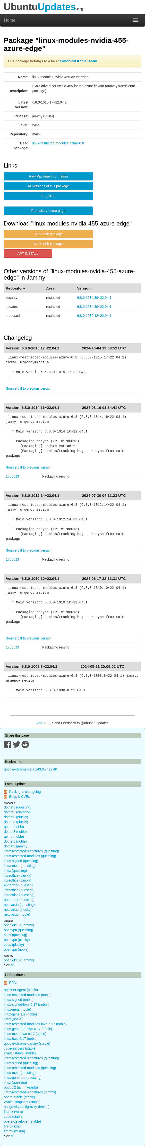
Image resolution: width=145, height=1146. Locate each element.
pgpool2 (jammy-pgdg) (21, 1087)
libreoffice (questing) (19, 890)
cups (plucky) (14, 945)
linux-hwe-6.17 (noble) (21, 1039)
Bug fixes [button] (48, 196)
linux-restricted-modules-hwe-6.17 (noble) (35, 1024)
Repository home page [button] (48, 211)
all (12, 965)
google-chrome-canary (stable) (27, 1043)
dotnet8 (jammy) (16, 846)
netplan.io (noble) (17, 914)
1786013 (12, 476)
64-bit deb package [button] (48, 244)
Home (10, 20)
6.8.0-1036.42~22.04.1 (94, 316)
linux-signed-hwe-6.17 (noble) (26, 1004)
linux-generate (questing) (23, 1078)
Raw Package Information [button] (48, 176)
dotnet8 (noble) (15, 832)
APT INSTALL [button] (28, 253)
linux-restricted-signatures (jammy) (30, 1092)
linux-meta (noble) (17, 1009)
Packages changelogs (26, 792)
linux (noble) (13, 1019)
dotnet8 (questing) (17, 807)
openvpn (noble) (16, 949)
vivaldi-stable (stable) (20, 1053)
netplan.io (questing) (19, 905)
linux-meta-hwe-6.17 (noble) (25, 1034)
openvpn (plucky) (17, 940)
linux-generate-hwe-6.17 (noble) (28, 1029)
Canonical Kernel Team (78, 61)
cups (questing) (15, 935)
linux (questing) (15, 871)
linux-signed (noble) (19, 1000)
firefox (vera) (13, 1112)
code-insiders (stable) (20, 1048)
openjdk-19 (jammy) (19, 925)
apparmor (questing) (19, 885)
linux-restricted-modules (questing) (30, 856)
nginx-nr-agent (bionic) (21, 990)
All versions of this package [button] (48, 186)
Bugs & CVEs (19, 796)
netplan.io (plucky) (18, 909)
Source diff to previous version (28, 388)
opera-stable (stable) (19, 1097)
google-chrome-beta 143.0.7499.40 (30, 769)
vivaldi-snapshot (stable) (22, 1102)
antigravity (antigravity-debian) (27, 1107)
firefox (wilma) (14, 1131)
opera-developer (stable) (22, 1121)
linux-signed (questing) (21, 861)
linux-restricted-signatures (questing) (31, 851)
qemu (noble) (14, 827)
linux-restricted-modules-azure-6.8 (58, 143)
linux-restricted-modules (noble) (27, 995)
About (40, 723)
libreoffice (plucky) (17, 875)
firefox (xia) (12, 1126)
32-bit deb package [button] (48, 234)
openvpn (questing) (18, 930)
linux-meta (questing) (20, 866)
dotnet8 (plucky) (16, 817)
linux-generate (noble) (20, 1014)
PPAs (13, 983)
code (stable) (14, 1116)
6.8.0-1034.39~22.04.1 (94, 298)
